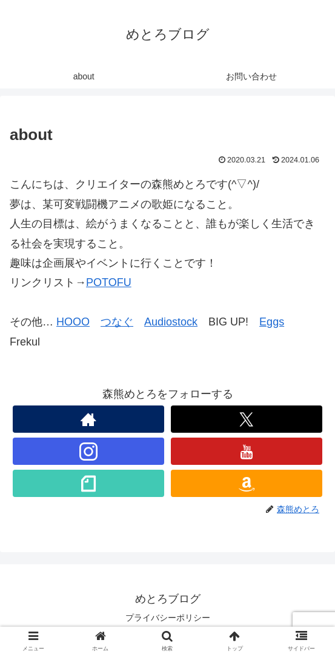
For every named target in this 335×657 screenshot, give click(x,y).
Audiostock (170, 322)
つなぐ (117, 322)
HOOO (73, 322)
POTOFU (108, 282)
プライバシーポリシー (167, 617)
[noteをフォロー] (88, 483)
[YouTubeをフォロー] (246, 451)
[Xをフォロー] (246, 419)
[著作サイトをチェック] (88, 419)
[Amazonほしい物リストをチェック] (246, 483)
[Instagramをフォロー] (88, 451)
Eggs (271, 322)
